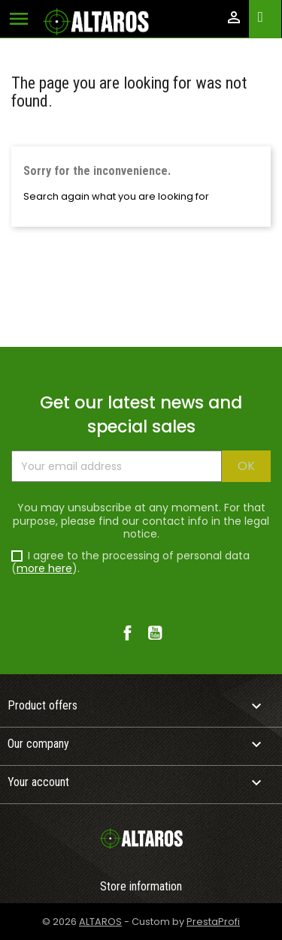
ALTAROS (100, 921)
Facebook (127, 633)
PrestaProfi (213, 921)
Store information (141, 886)
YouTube (155, 633)
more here (44, 568)
